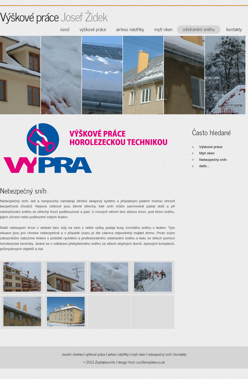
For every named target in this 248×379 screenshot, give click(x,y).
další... (204, 166)
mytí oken (163, 29)
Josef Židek (84, 16)
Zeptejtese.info (105, 362)
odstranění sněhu (199, 29)
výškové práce (93, 29)
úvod (64, 29)
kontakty (234, 29)
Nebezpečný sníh (213, 160)
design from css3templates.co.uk (141, 362)
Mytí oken (207, 153)
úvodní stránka (72, 354)
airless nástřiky (130, 29)
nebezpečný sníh (160, 354)
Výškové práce (210, 147)
